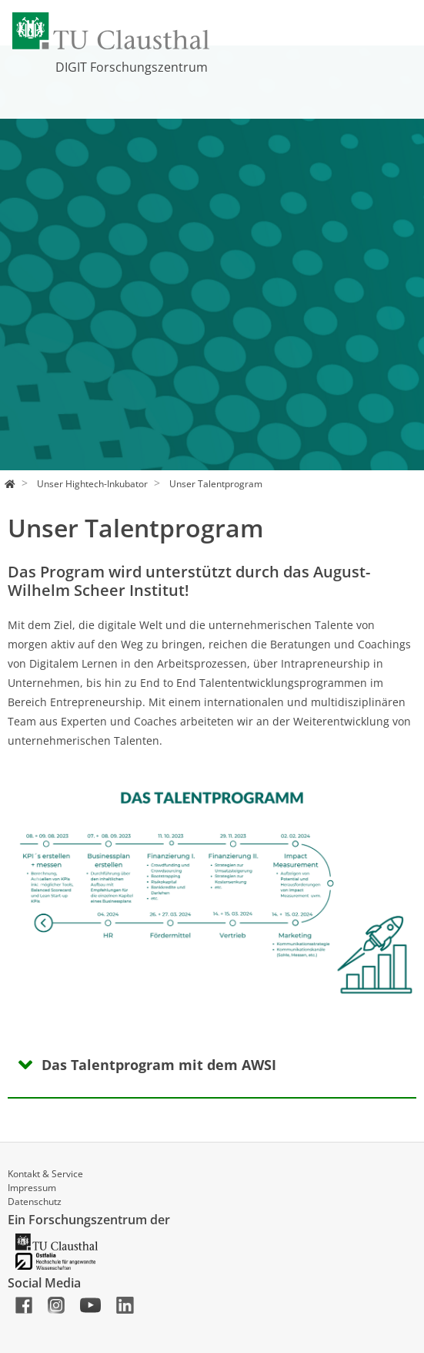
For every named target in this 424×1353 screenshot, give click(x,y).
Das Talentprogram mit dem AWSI (159, 1064)
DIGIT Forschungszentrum (131, 67)
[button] (38, 881)
